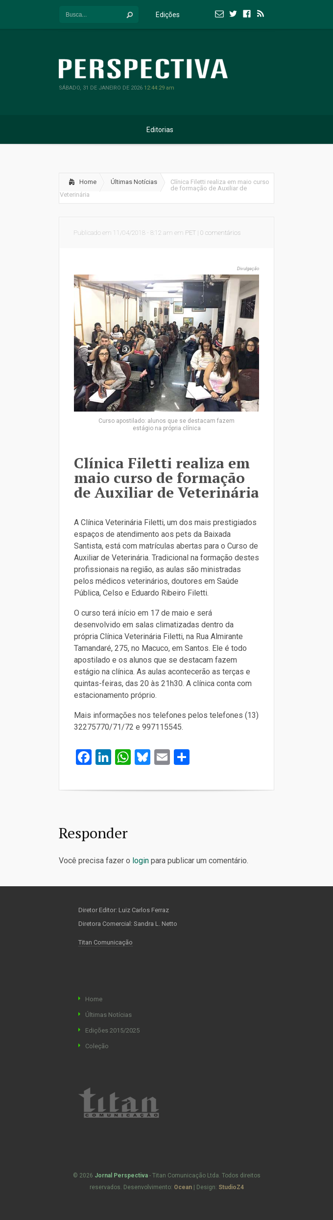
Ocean (183, 1187)
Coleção (97, 1046)
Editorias (166, 130)
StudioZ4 (231, 1187)
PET (190, 232)
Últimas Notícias (134, 181)
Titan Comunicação (105, 942)
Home (87, 181)
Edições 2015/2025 (112, 1030)
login (140, 860)
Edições (174, 15)
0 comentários (220, 232)
